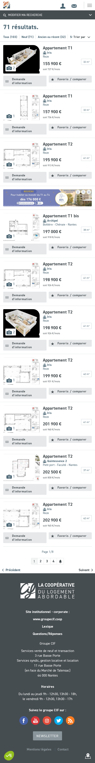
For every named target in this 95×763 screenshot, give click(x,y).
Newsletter (47, 736)
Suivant (86, 570)
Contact (63, 749)
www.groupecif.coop (47, 619)
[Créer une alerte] (60, 561)
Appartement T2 (58, 144)
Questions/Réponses (47, 633)
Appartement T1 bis (61, 216)
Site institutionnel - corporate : (48, 611)
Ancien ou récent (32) (51, 37)
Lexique (47, 626)
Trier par (79, 37)
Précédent (11, 570)
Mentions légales (39, 749)
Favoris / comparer (69, 79)
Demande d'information (19, 81)
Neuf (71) (27, 37)
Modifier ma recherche (22, 15)
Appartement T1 (58, 48)
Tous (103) (10, 37)
